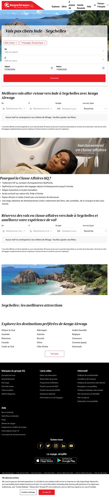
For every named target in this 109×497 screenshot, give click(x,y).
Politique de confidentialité (87, 375)
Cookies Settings (28, 492)
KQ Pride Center (8, 386)
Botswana (6, 338)
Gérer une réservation (48, 375)
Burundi (40, 338)
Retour (58, 67)
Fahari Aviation (7, 390)
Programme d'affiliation (49, 383)
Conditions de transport (86, 379)
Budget (58, 103)
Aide (89, 6)
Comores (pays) (79, 342)
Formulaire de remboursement (13, 435)
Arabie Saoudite (79, 330)
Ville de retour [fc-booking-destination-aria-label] (11, 61)
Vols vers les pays (8, 473)
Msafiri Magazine (8, 394)
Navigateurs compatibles (87, 386)
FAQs (4, 420)
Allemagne (42, 330)
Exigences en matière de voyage (14, 427)
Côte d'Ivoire (42, 346)
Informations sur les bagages (51, 398)
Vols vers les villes (22, 473)
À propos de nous (72, 6)
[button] (33, 43)
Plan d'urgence (83, 398)
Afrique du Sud (8, 330)
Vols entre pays (36, 473)
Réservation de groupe (48, 379)
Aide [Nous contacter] (10, 416)
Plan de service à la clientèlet (88, 394)
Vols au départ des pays (84, 473)
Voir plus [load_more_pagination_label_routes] (55, 353)
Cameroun (77, 338)
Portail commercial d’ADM (50, 390)
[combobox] (15, 108)
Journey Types (88, 103)
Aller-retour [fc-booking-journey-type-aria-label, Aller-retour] (10, 43)
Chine (39, 342)
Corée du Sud (8, 346)
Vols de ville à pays (100, 473)
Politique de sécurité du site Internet (91, 383)
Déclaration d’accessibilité (87, 401)
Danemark (77, 346)
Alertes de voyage (8, 423)
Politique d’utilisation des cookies (90, 390)
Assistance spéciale (47, 394)
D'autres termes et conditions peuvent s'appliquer (52, 129)
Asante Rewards (81, 6)
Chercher (54, 78)
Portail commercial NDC (49, 386)
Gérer (64, 6)
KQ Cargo (5, 383)
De (6, 49)
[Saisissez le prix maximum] (70, 109)
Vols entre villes (49, 473)
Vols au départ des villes (65, 473)
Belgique (76, 334)
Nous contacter (8, 412)
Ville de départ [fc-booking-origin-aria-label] (11, 52)
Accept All (47, 492)
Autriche (40, 334)
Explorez (56, 6)
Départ (7, 67)
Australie (6, 334)
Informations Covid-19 (10, 431)
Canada (5, 342)
